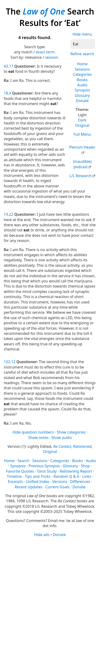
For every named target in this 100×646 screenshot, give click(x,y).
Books (82, 79)
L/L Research (80, 175)
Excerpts (15, 481)
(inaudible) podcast (82, 164)
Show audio (61, 437)
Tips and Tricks (37, 476)
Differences (80, 481)
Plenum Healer (82, 147)
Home (82, 63)
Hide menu (82, 34)
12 (13, 361)
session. (52, 57)
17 (11, 66)
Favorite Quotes (20, 471)
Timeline (14, 476)
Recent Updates (28, 486)
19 (6, 214)
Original (82, 125)
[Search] (83, 44)
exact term (45, 52)
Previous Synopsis (44, 465)
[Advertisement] (50, 591)
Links (86, 476)
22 (11, 214)
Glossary (82, 95)
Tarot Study (47, 471)
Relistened (82, 446)
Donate (82, 100)
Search (23, 460)
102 (7, 361)
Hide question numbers (33, 432)
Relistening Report (76, 471)
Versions (59, 481)
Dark (82, 120)
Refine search (82, 53)
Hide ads (42, 534)
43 (6, 66)
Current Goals (57, 486)
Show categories (71, 432)
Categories (82, 74)
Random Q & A (66, 476)
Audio (82, 85)
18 (6, 93)
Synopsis (82, 90)
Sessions (82, 69)
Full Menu (82, 134)
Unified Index (37, 481)
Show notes (38, 437)
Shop (85, 465)
